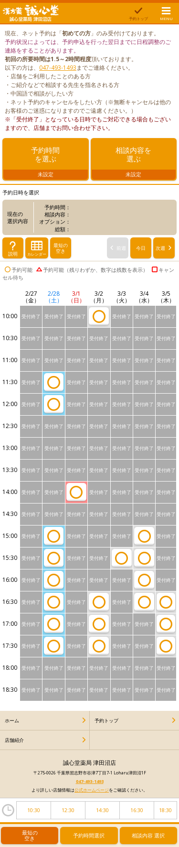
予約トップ (106, 721)
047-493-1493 (57, 68)
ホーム (12, 721)
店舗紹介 (14, 741)
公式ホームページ (91, 791)
